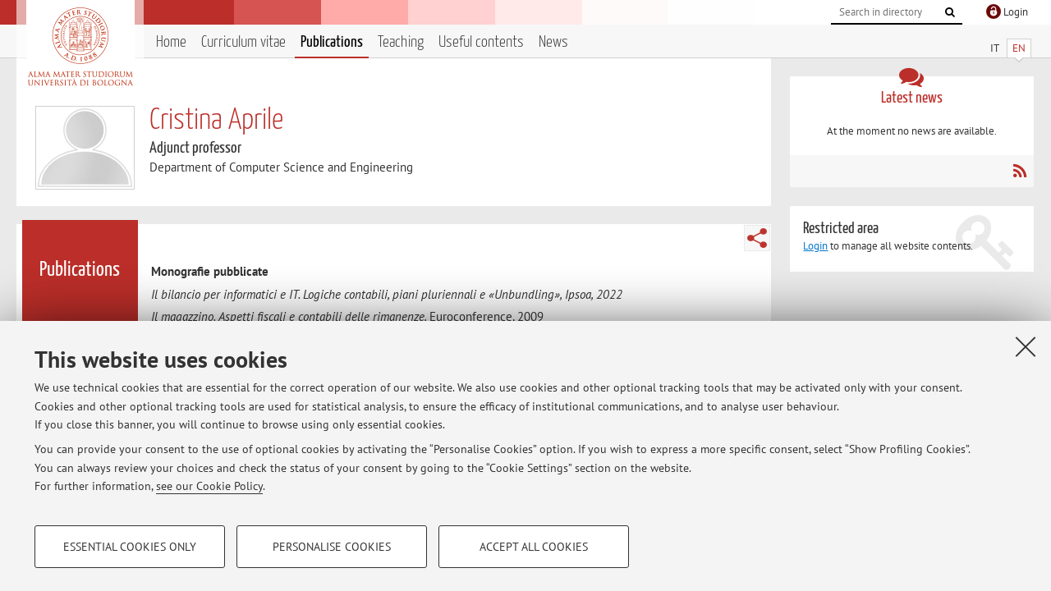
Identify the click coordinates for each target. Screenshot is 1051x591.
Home (171, 42)
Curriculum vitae (243, 42)
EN (1019, 48)
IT (994, 48)
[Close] (1025, 346)
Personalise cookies (332, 546)
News (553, 42)
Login (815, 246)
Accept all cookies (534, 546)
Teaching (401, 42)
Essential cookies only (129, 546)
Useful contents (481, 42)
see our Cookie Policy (209, 486)
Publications (332, 42)
